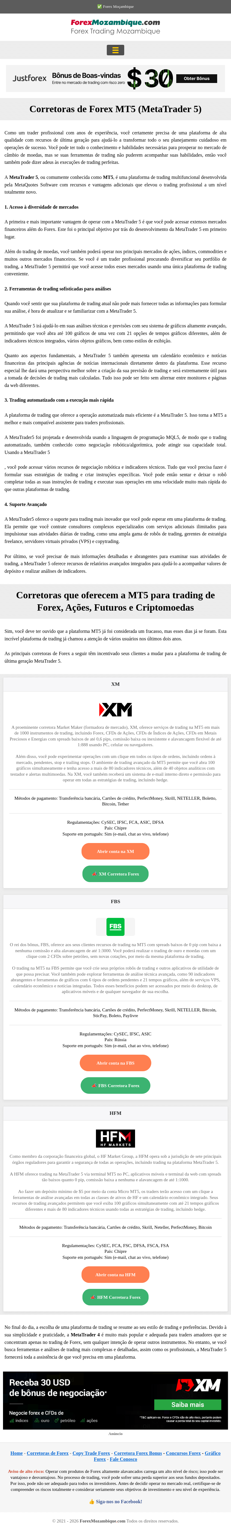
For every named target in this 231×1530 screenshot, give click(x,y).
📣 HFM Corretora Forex (115, 1297)
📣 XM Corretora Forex (115, 874)
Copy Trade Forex (91, 1453)
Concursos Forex (183, 1453)
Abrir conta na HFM (115, 1274)
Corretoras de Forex (48, 1453)
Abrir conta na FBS (115, 1063)
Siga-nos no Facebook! (119, 1501)
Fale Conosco (123, 1459)
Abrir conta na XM (115, 851)
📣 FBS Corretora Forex (115, 1085)
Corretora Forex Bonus (138, 1453)
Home (17, 1453)
